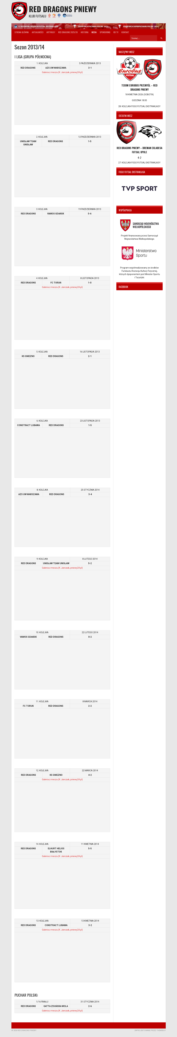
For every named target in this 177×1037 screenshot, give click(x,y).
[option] (139, 188)
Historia (84, 32)
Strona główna (22, 32)
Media (94, 32)
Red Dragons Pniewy (63, 8)
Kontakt (125, 32)
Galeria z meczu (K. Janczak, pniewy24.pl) (62, 72)
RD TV (115, 32)
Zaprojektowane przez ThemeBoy (150, 1030)
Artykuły (50, 32)
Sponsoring (105, 32)
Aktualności (37, 32)
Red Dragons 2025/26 (68, 32)
